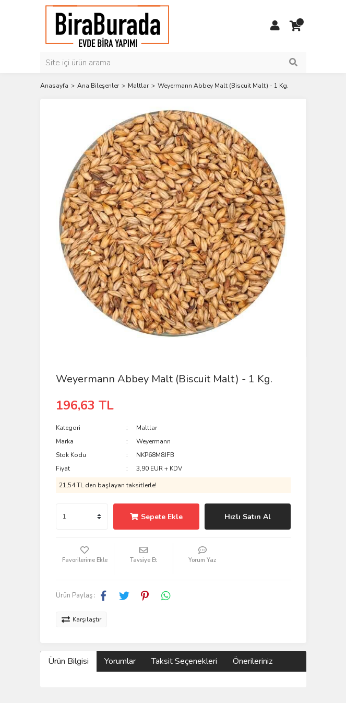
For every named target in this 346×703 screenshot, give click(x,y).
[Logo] (107, 25)
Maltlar (146, 428)
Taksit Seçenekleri (184, 661)
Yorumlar (120, 661)
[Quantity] (82, 516)
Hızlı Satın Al (247, 517)
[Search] (173, 62)
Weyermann (153, 441)
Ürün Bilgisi (68, 661)
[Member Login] (275, 26)
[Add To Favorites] (85, 559)
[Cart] (295, 26)
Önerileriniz (252, 661)
